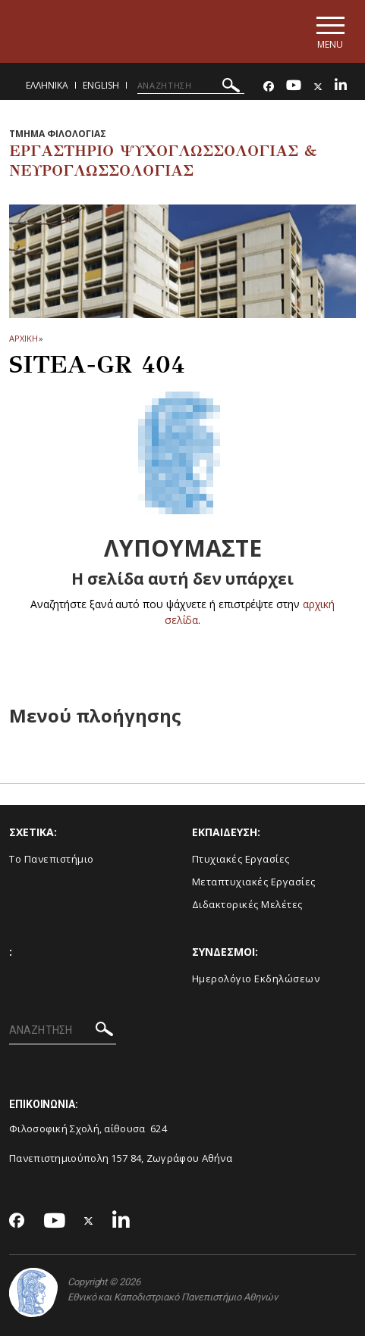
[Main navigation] (330, 31)
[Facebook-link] (268, 86)
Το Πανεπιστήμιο (51, 859)
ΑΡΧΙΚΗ (23, 338)
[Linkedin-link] (341, 86)
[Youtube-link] (293, 86)
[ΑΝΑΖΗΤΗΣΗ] (190, 85)
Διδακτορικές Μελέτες (247, 904)
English (101, 85)
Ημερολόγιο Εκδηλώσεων (256, 978)
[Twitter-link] (318, 86)
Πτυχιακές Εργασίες (241, 859)
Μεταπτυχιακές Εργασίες (254, 881)
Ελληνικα (47, 85)
